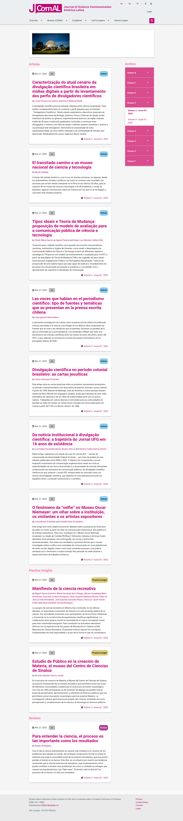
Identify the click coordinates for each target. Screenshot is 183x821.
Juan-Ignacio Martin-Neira (47, 317)
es (130, 4)
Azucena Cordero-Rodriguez (56, 596)
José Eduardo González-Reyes (69, 599)
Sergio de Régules (43, 745)
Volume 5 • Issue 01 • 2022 (137, 121)
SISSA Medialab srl (49, 805)
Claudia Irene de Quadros (71, 521)
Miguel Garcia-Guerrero (45, 593)
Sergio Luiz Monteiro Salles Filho (88, 240)
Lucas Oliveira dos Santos (46, 101)
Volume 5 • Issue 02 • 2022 (96, 139)
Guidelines (79, 20)
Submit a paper (121, 20)
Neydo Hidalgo (41, 172)
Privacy (139, 799)
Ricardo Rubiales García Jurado (49, 675)
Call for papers (100, 20)
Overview (36, 20)
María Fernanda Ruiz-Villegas (70, 593)
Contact (139, 805)
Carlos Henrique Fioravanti (47, 379)
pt (138, 4)
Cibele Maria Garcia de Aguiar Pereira (52, 240)
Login (149, 11)
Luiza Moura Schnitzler (45, 521)
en (122, 4)
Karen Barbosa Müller (73, 101)
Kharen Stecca (68, 449)
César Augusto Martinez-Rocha (84, 596)
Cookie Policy (142, 802)
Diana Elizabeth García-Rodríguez (58, 603)
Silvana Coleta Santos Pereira (92, 449)
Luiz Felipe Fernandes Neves (48, 449)
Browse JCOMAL (57, 20)
